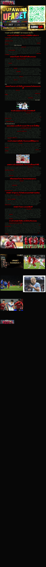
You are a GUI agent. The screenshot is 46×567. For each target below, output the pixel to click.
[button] (30, 1)
